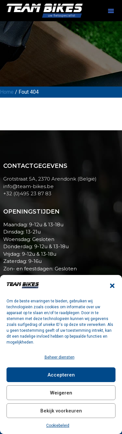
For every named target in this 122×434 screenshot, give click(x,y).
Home (7, 92)
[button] (112, 285)
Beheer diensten (60, 357)
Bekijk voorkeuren (61, 411)
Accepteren (61, 375)
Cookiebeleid (57, 425)
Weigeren (61, 393)
